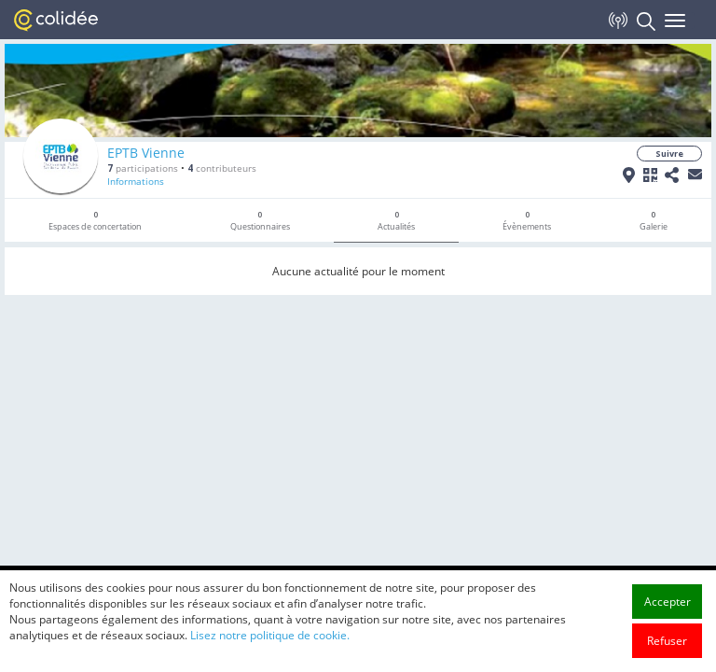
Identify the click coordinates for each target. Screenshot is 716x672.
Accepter (667, 601)
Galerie (654, 220)
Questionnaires (260, 220)
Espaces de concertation (95, 220)
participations (142, 168)
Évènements (527, 220)
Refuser (667, 641)
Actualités (396, 220)
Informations (135, 181)
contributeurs (221, 168)
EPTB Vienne (146, 152)
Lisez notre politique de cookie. (270, 635)
